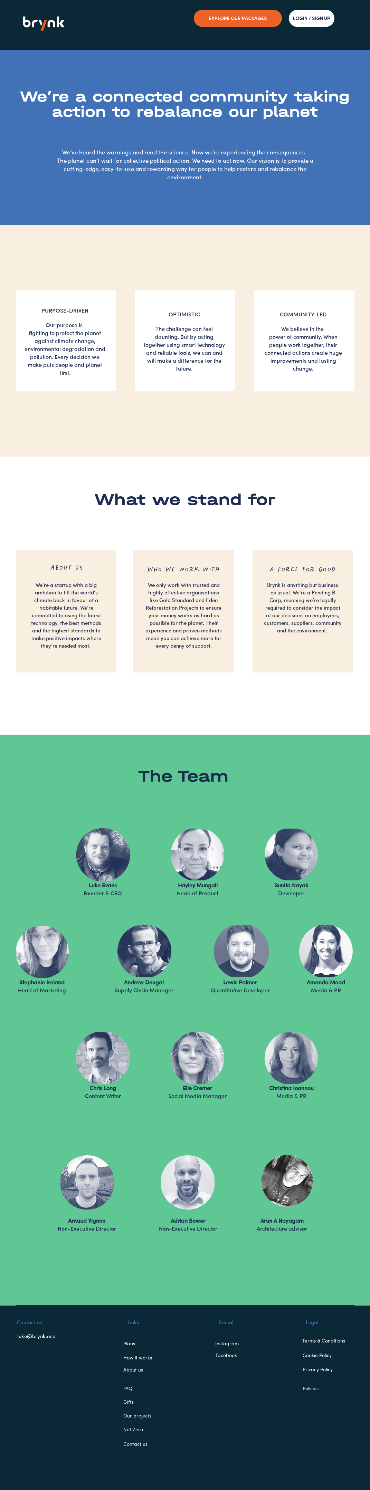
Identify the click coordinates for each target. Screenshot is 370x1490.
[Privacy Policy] (321, 1369)
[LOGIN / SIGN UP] (311, 18)
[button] (140, 1343)
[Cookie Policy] (321, 1355)
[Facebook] (228, 1355)
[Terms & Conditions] (326, 1341)
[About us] (140, 1370)
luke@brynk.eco (36, 1336)
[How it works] (140, 1358)
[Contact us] (140, 1444)
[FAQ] (140, 1388)
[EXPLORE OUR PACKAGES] (238, 18)
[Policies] (321, 1388)
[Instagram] (229, 1343)
